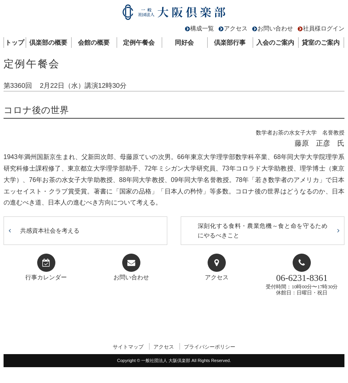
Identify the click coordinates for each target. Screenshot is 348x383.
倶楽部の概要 (48, 42)
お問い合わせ (275, 28)
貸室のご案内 (321, 42)
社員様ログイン (323, 28)
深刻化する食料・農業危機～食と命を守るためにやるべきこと (263, 230)
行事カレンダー (46, 277)
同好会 (184, 42)
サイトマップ (128, 347)
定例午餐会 (139, 42)
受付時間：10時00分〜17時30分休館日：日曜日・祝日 (302, 284)
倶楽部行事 (230, 42)
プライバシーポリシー (209, 347)
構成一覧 (202, 28)
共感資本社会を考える (49, 230)
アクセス (236, 28)
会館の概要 (94, 42)
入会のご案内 (275, 42)
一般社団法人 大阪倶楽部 (174, 14)
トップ (14, 42)
